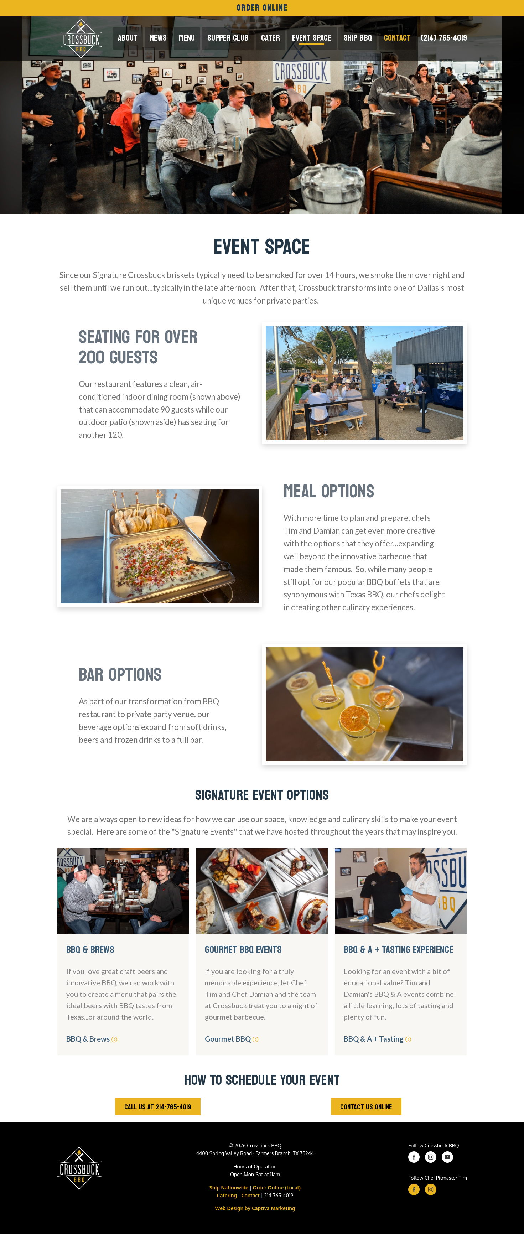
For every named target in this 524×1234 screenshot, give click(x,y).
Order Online (262, 8)
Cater (276, 38)
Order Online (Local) (277, 1187)
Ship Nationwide (228, 1187)
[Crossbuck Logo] (79, 38)
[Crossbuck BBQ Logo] (79, 1170)
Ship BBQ (360, 38)
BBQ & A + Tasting (377, 1038)
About (140, 38)
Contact (398, 38)
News (169, 38)
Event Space (316, 38)
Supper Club (235, 38)
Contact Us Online (366, 1107)
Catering (227, 1195)
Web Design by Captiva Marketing (255, 1208)
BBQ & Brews (92, 1038)
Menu (196, 38)
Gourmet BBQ (232, 1038)
